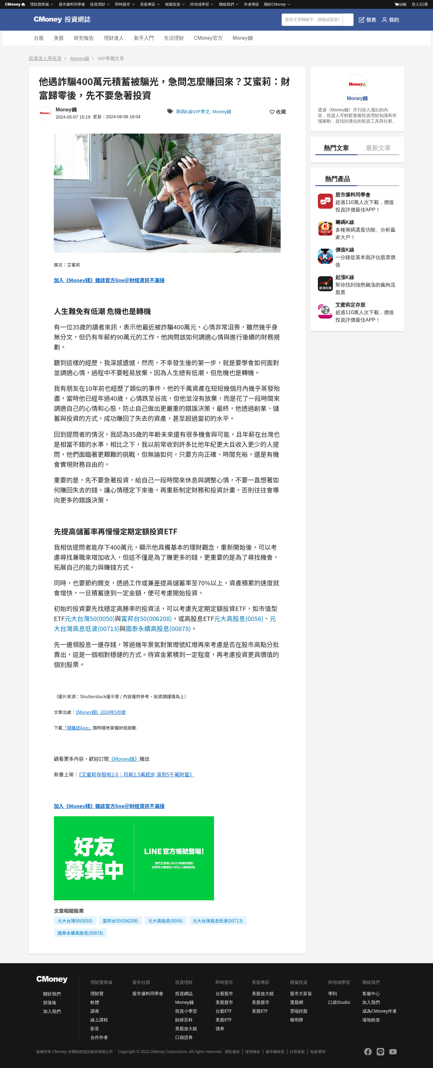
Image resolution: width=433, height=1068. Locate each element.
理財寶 (97, 993)
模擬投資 (172, 4)
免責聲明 (317, 1051)
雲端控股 (299, 1011)
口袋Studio (339, 1002)
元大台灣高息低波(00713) (218, 921)
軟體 (94, 1002)
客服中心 (371, 993)
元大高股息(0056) (238, 618)
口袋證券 (184, 1037)
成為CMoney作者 (379, 1011)
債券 (220, 1028)
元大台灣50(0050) (90, 618)
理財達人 (114, 38)
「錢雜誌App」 (78, 728)
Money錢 (243, 38)
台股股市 (224, 993)
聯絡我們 (226, 4)
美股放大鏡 (186, 1028)
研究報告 (84, 38)
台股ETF (224, 1011)
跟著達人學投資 (45, 58)
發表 (367, 19)
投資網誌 (184, 993)
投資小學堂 (186, 1011)
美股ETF (224, 1020)
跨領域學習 (199, 4)
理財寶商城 (39, 4)
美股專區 (147, 4)
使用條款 (252, 1051)
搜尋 (348, 19)
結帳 (400, 4)
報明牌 (296, 1020)
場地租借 (371, 1020)
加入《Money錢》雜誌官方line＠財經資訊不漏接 (109, 280)
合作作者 (99, 1037)
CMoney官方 (208, 38)
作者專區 (251, 4)
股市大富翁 (301, 993)
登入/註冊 (420, 4)
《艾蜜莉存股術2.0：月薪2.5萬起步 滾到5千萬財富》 (136, 774)
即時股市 (122, 4)
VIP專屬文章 (111, 58)
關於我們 (52, 994)
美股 (59, 38)
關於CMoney (275, 4)
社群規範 (297, 1051)
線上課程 (99, 1020)
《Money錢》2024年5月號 (100, 712)
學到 (332, 993)
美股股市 (224, 1002)
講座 (94, 1011)
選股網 (296, 1002)
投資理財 (97, 4)
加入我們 (52, 1011)
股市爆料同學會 (72, 4)
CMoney (15, 4)
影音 (94, 1028)
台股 (39, 38)
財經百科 (184, 1020)
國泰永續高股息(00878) (158, 628)
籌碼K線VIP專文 (193, 111)
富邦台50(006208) (146, 618)
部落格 (49, 1002)
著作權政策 (275, 1051)
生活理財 (174, 38)
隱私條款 (232, 1051)
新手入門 (144, 38)
